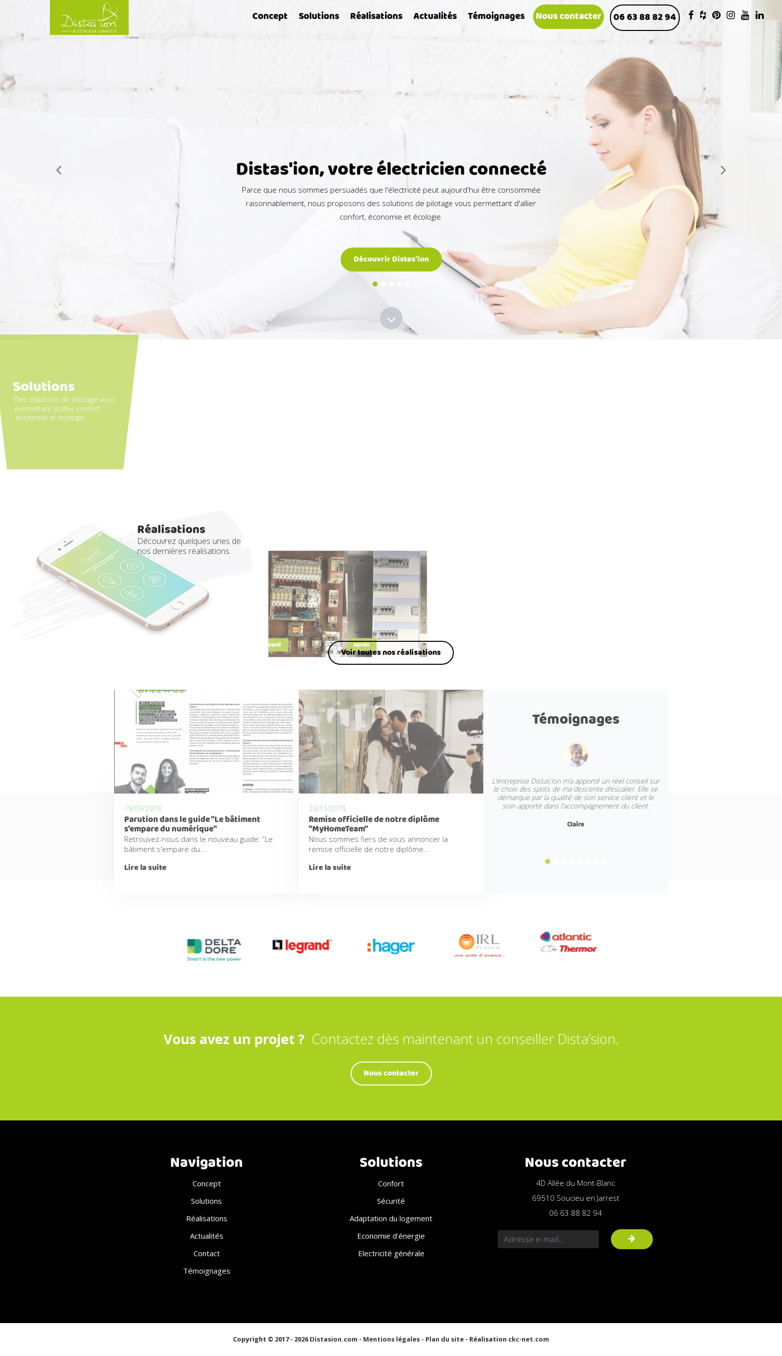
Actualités (435, 16)
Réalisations (376, 16)
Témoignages (496, 16)
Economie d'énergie (391, 1236)
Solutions (319, 16)
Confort (391, 1183)
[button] (58, 169)
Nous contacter (568, 16)
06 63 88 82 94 (644, 17)
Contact (207, 1253)
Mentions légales (391, 1339)
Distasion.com (334, 1339)
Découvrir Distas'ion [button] (391, 259)
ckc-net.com (528, 1339)
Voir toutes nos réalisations (391, 652)
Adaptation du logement (391, 1218)
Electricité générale (391, 1253)
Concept (270, 16)
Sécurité (391, 1201)
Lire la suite (145, 867)
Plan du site (444, 1339)
